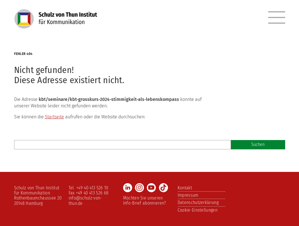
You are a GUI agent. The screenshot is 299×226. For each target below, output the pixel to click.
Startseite (54, 116)
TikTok (163, 187)
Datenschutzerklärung (198, 202)
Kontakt (185, 187)
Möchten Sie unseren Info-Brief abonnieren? (144, 200)
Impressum (188, 195)
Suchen (258, 144)
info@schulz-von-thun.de (85, 200)
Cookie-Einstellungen (197, 210)
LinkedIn (127, 187)
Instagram (139, 187)
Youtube (151, 187)
